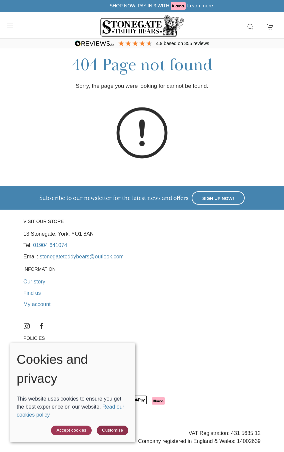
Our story (34, 281)
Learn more (239, 5)
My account (37, 304)
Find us (32, 293)
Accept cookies (71, 430)
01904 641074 (50, 245)
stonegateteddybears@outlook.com (82, 256)
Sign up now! (218, 198)
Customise (112, 430)
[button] (10, 25)
